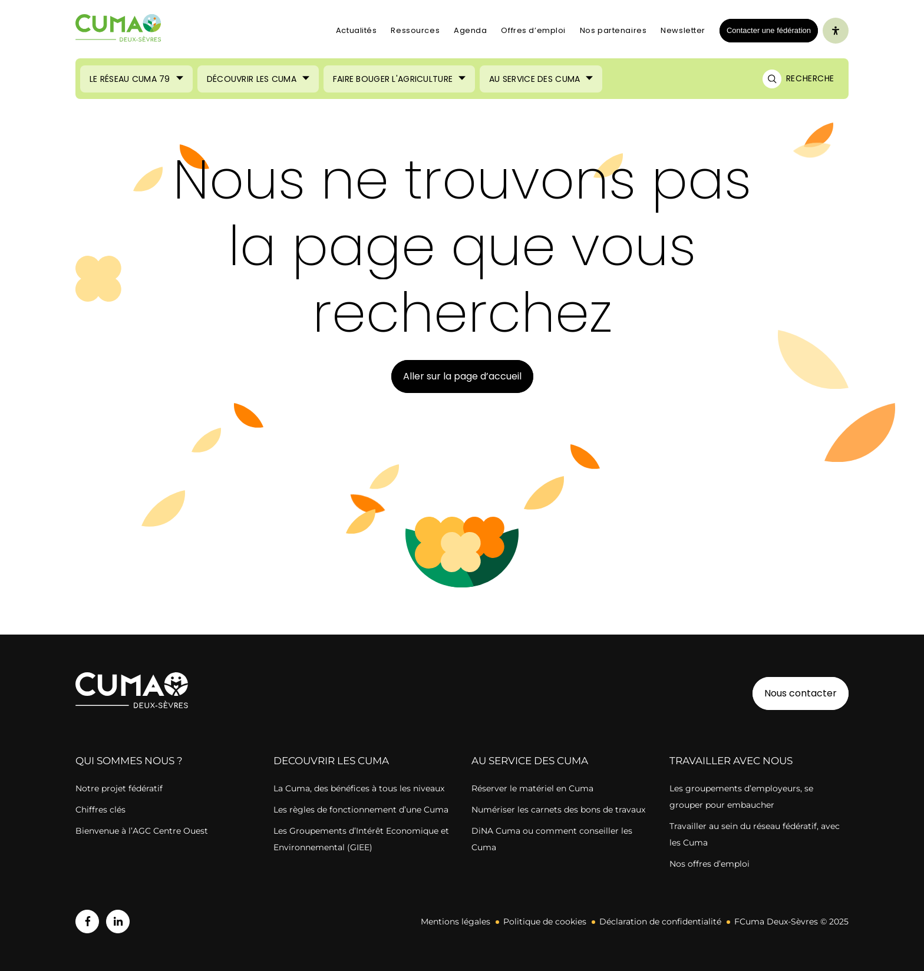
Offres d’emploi (533, 30)
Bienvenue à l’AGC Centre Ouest (141, 830)
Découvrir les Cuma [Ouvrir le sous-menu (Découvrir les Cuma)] (251, 79)
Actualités (356, 30)
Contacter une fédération (765, 30)
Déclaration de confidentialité (660, 921)
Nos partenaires (613, 30)
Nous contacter (800, 693)
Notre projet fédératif (119, 788)
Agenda (470, 30)
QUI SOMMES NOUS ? (129, 761)
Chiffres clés (100, 809)
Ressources (415, 30)
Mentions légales (455, 921)
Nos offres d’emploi (709, 863)
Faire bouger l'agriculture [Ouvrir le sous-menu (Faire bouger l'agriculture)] (393, 79)
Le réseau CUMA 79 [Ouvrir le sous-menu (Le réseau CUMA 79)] (130, 79)
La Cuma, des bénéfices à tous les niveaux (358, 788)
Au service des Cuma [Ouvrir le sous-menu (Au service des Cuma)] (534, 79)
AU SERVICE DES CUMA (529, 761)
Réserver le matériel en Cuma (532, 788)
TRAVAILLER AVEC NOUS (731, 761)
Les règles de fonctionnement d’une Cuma (360, 809)
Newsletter (683, 30)
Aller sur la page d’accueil (462, 376)
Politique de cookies (544, 921)
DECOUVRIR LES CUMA (331, 761)
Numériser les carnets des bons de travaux (558, 809)
